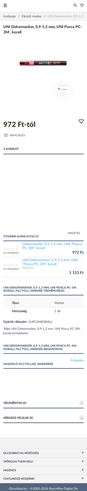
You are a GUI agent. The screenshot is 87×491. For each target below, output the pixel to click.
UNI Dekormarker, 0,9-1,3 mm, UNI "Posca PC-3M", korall (49, 262)
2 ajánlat (11, 149)
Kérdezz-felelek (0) (43, 418)
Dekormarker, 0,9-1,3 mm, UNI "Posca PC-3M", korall (52, 246)
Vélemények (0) (43, 403)
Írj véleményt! (11, 253)
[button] (81, 5)
